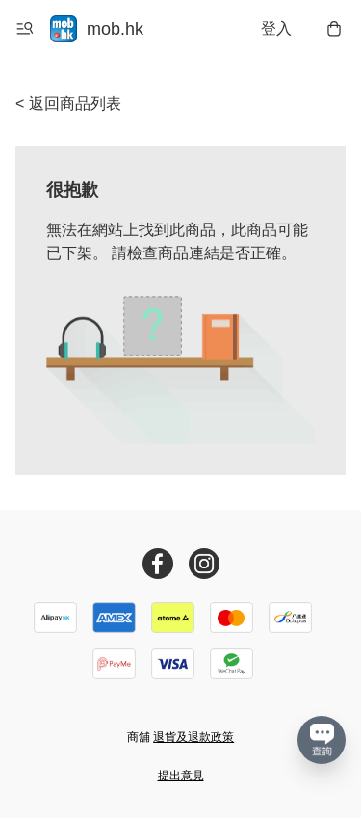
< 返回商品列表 (68, 103)
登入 (276, 28)
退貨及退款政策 (193, 737)
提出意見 (181, 775)
